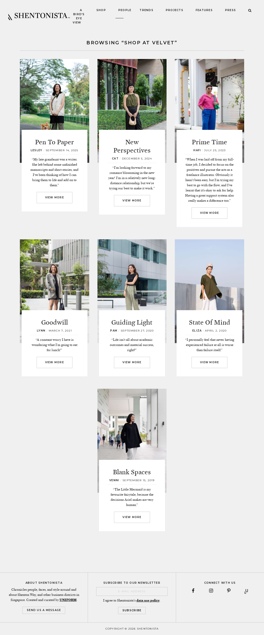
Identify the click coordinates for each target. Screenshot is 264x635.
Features (204, 10)
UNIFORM (68, 600)
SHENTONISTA (39, 16)
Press (230, 10)
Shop (101, 10)
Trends (146, 10)
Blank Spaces (132, 472)
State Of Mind (209, 322)
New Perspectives (132, 146)
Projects (174, 10)
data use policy (148, 600)
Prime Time (209, 142)
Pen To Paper (54, 142)
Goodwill (54, 322)
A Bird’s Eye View (79, 16)
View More (54, 197)
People (124, 10)
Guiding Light (131, 322)
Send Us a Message (44, 610)
